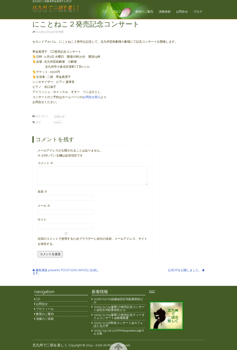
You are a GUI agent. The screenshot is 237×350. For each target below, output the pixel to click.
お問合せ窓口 (92, 97)
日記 (152, 291)
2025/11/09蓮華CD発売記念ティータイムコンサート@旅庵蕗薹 (119, 316)
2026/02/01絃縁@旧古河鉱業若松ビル (118, 300)
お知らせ (59, 116)
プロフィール (121, 11)
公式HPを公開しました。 (184, 270)
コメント (45, 163)
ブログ (197, 11)
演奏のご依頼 (45, 319)
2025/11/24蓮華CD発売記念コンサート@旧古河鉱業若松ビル (119, 308)
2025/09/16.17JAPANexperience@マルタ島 (119, 332)
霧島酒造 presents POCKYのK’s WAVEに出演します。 (65, 271)
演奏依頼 (165, 11)
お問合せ (182, 11)
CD (104, 11)
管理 (61, 31)
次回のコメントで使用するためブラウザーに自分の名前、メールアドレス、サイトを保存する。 (92, 241)
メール (44, 205)
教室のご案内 (144, 11)
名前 (42, 191)
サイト (42, 219)
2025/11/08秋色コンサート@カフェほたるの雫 (118, 324)
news (57, 122)
